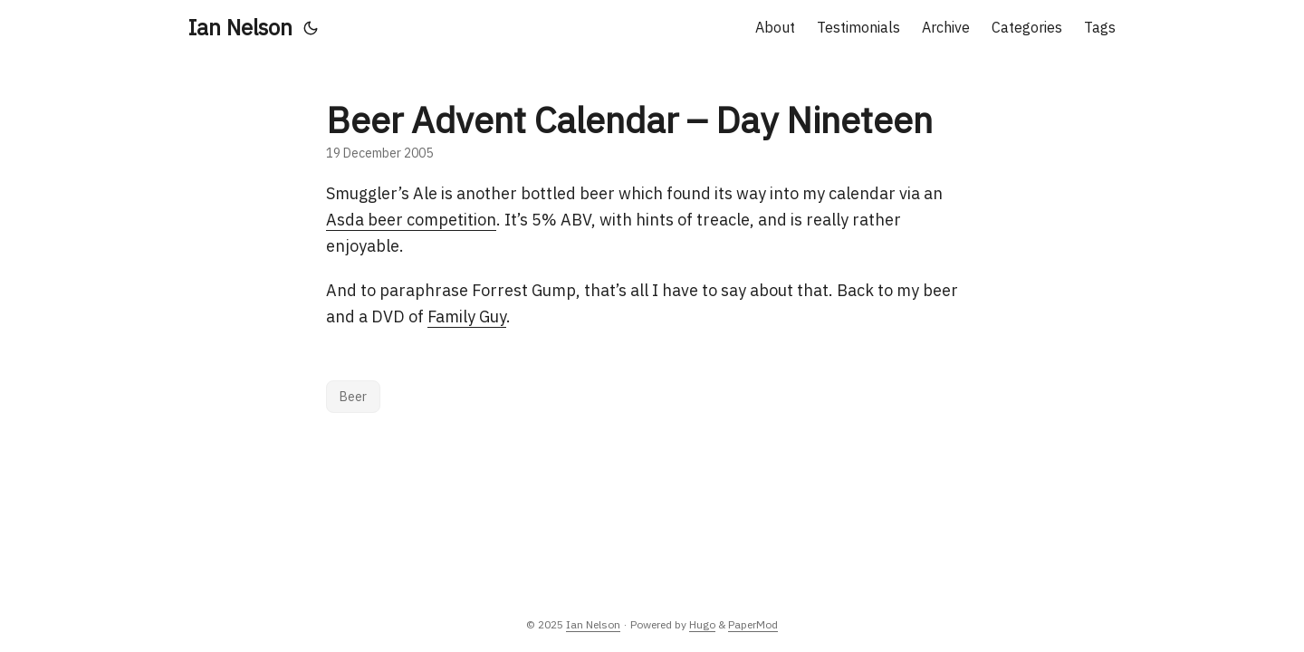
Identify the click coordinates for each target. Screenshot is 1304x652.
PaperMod (753, 624)
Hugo (702, 624)
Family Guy (466, 316)
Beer (353, 396)
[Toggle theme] (310, 27)
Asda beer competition (411, 219)
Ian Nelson (240, 27)
